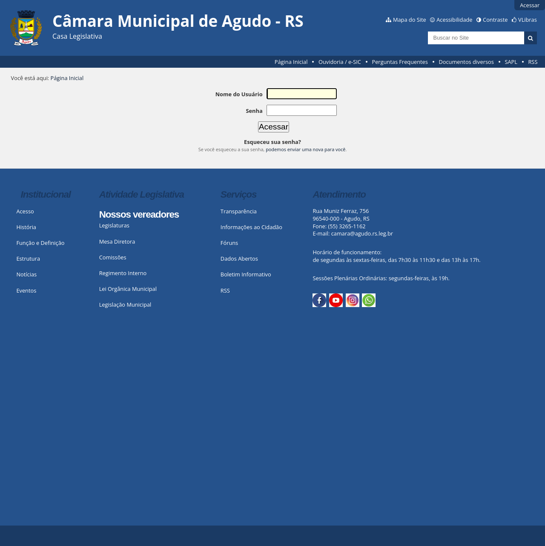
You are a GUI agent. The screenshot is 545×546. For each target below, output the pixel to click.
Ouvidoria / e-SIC (339, 62)
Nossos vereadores (139, 214)
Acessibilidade (454, 19)
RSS (532, 62)
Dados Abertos (239, 258)
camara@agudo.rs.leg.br (362, 233)
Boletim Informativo (246, 274)
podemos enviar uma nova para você (305, 149)
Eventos (26, 290)
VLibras (527, 19)
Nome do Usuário (239, 94)
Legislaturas (114, 225)
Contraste (495, 19)
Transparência (239, 211)
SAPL (511, 62)
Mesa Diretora (117, 241)
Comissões (112, 257)
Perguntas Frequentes (399, 62)
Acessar (529, 5)
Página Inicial (291, 62)
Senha (254, 111)
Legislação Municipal (125, 304)
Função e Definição (40, 243)
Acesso (25, 211)
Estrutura (28, 258)
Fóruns (229, 243)
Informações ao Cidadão (251, 227)
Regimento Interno (123, 273)
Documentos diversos (466, 62)
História (26, 227)
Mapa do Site (409, 19)
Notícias (26, 274)
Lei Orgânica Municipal (128, 289)
